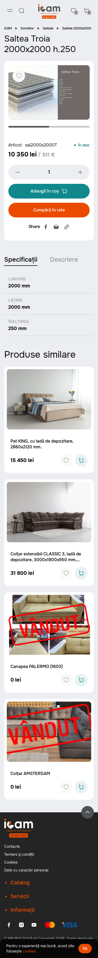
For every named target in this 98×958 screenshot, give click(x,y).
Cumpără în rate (49, 210)
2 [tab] (69, 127)
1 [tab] (28, 127)
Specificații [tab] (20, 259)
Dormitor (27, 28)
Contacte (12, 846)
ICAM (8, 28)
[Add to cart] (81, 460)
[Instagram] (21, 925)
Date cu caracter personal (26, 870)
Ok (85, 948)
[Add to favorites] (66, 460)
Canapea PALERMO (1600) (36, 666)
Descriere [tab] (64, 259)
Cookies (11, 862)
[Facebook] (9, 925)
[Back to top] (87, 812)
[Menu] (10, 10)
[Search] (21, 10)
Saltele (48, 28)
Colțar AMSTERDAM (30, 773)
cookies (29, 951)
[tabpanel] (49, 92)
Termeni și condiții (19, 854)
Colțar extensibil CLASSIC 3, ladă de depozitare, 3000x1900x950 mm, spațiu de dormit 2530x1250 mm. (45, 559)
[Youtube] (34, 925)
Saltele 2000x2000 (76, 28)
